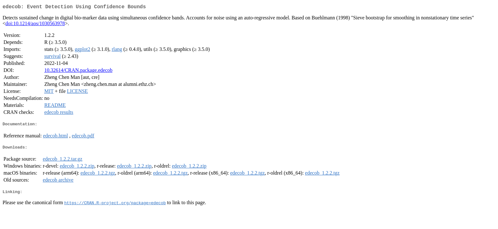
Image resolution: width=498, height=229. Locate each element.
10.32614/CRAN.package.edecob (78, 71)
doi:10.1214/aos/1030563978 (35, 24)
